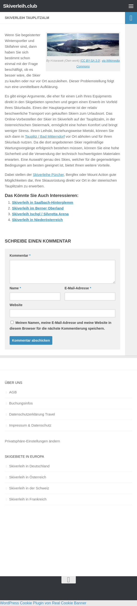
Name (15, 288)
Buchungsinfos (21, 403)
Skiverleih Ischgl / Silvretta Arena (40, 214)
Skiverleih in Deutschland (29, 466)
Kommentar (20, 255)
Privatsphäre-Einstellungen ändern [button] (32, 441)
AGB (13, 392)
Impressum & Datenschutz (30, 425)
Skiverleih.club (20, 6)
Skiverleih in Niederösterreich (37, 220)
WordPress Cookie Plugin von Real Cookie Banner (43, 603)
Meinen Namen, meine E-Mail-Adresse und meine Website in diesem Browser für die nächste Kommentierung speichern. (60, 325)
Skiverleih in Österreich (27, 477)
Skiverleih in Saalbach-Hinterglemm (42, 202)
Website (16, 305)
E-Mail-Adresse (78, 288)
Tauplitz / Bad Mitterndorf (45, 136)
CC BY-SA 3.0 (90, 60)
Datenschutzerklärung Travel (32, 414)
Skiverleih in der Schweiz (29, 488)
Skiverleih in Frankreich (28, 499)
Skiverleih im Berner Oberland (38, 208)
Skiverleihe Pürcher (48, 174)
